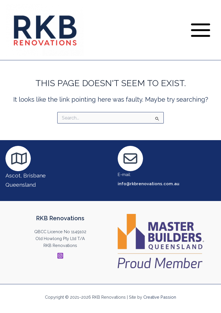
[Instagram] (60, 255)
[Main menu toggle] (200, 30)
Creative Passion (159, 297)
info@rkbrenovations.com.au (148, 183)
